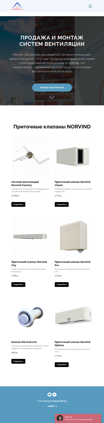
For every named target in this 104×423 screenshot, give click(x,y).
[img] (90, 6)
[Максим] (50, 395)
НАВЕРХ (52, 406)
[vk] (54, 395)
